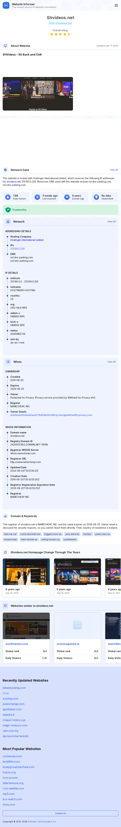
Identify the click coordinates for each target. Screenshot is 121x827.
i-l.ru (6, 693)
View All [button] (114, 170)
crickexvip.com (12, 756)
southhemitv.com (17, 644)
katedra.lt (8, 714)
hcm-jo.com (10, 777)
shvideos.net (14, 181)
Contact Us (60, 813)
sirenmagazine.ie (68, 644)
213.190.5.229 (17, 248)
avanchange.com (13, 704)
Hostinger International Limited (27, 239)
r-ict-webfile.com (13, 788)
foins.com (9, 804)
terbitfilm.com (11, 761)
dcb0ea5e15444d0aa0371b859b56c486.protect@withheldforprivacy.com (51, 415)
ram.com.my (10, 730)
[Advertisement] (60, 66)
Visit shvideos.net (60, 23)
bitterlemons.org (13, 783)
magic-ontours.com (15, 725)
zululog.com (10, 698)
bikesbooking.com (14, 687)
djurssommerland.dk (15, 736)
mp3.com (8, 793)
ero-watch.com (12, 799)
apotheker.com (12, 709)
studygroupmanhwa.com (18, 767)
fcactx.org (9, 772)
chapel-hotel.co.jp (14, 720)
